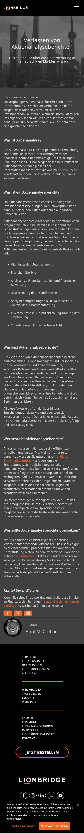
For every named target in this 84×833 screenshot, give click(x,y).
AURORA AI (29, 673)
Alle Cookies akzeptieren (54, 826)
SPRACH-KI (29, 657)
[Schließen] (78, 805)
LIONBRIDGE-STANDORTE (38, 734)
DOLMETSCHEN (32, 665)
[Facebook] (23, 795)
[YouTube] (60, 795)
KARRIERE (28, 718)
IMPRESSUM (30, 730)
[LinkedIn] (42, 795)
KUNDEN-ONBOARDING (37, 726)
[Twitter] (51, 795)
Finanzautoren (26, 556)
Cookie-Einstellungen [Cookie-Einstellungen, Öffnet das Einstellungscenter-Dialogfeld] (24, 826)
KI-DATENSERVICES (34, 661)
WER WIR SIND (31, 689)
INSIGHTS (28, 697)
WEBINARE (29, 701)
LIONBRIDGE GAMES (35, 669)
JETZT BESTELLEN (42, 752)
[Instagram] (33, 795)
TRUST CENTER (31, 693)
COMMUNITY (30, 722)
